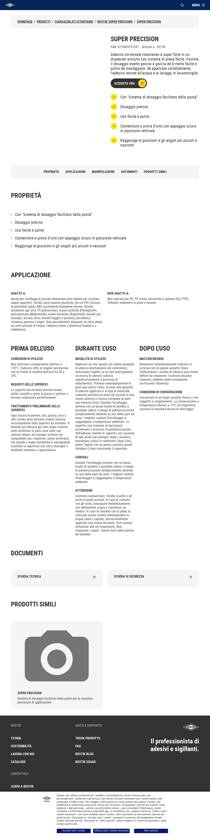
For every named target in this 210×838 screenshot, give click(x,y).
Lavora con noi (22, 754)
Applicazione (75, 172)
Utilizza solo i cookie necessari (111, 830)
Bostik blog (84, 754)
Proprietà (51, 172)
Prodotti (43, 22)
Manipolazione (103, 172)
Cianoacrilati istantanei (74, 22)
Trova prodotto (87, 738)
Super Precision (149, 22)
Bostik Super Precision (114, 22)
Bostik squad (85, 762)
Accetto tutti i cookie (73, 830)
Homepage (25, 22)
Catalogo (18, 762)
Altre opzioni (151, 830)
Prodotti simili (155, 172)
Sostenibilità (21, 746)
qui (106, 811)
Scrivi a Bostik (22, 786)
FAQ (78, 746)
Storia (16, 738)
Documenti (129, 172)
